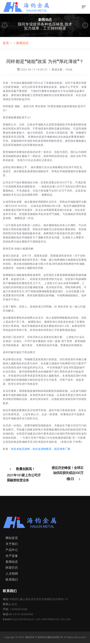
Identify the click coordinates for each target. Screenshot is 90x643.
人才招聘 (12, 573)
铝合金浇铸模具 (42, 449)
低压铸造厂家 (62, 449)
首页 (6, 43)
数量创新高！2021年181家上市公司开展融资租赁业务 (24, 474)
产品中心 (12, 550)
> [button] (85, 25)
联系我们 (12, 579)
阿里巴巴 (12, 568)
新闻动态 (22, 43)
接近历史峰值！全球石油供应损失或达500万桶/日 (67, 473)
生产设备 (12, 556)
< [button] (4, 25)
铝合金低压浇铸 (20, 449)
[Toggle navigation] (84, 7)
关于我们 (12, 544)
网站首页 (12, 538)
